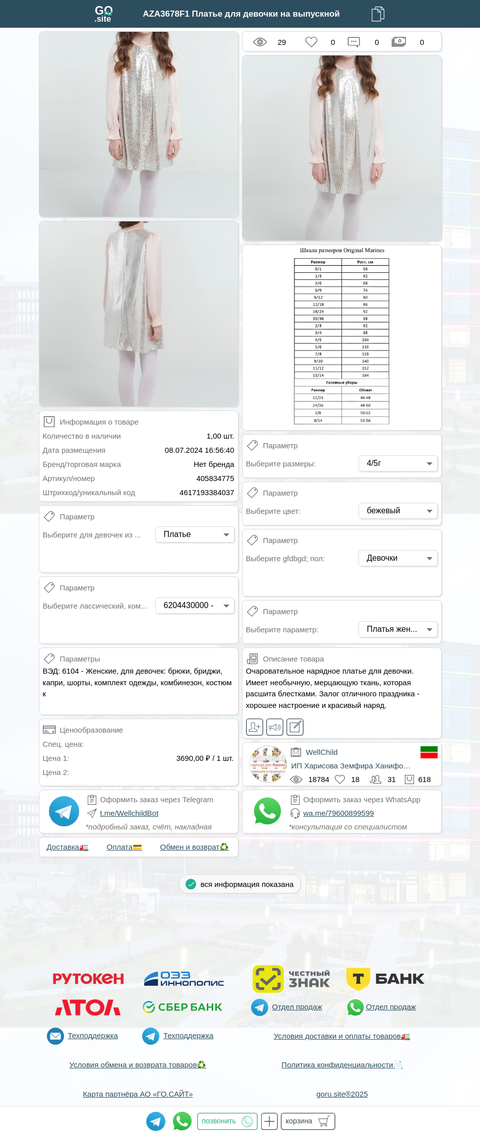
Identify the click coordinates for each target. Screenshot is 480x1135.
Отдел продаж (297, 1006)
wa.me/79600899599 (339, 813)
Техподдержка (93, 1035)
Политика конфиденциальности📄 (341, 1064)
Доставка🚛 (68, 847)
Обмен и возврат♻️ (194, 847)
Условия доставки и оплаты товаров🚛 (342, 1036)
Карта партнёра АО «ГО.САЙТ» (138, 1094)
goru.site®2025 (342, 1094)
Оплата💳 (125, 847)
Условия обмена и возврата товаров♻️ (138, 1064)
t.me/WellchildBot (129, 813)
